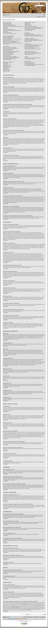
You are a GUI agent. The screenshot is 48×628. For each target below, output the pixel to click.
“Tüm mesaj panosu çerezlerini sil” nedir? (9, 33)
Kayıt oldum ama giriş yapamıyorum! (9, 29)
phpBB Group (17, 585)
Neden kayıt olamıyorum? (7, 32)
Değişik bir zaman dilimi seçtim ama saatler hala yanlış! (12, 38)
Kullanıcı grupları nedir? (28, 25)
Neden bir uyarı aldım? (6, 55)
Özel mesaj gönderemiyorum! (29, 33)
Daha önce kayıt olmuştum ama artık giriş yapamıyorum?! (12, 30)
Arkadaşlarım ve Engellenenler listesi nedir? (32, 39)
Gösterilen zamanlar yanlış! (7, 37)
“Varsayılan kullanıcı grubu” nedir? (30, 29)
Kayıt (41, 16)
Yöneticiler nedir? (27, 23)
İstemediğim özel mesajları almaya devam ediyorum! (33, 34)
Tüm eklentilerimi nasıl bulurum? (30, 58)
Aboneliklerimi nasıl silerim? (29, 54)
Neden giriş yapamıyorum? (7, 23)
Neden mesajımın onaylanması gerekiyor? (10, 58)
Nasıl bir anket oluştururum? (7, 50)
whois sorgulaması (23, 603)
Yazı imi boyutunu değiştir (44, 15)
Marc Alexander (25, 621)
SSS (38, 16)
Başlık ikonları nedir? (6, 71)
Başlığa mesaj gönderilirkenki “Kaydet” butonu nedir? (11, 57)
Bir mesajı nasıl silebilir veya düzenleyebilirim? (10, 48)
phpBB (21, 620)
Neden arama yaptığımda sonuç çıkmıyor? (31, 45)
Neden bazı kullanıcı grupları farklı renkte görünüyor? (33, 28)
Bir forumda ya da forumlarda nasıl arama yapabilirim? (33, 44)
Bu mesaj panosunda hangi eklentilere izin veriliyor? (33, 57)
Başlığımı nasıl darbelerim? (7, 59)
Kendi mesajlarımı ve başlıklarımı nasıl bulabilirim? (33, 48)
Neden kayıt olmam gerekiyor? (8, 24)
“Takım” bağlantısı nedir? (28, 30)
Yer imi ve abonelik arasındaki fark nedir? (31, 52)
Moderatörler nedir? (28, 24)
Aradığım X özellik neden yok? (29, 63)
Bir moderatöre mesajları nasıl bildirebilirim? (10, 56)
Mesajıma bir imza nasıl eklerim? (8, 49)
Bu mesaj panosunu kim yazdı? (30, 62)
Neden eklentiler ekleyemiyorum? (8, 54)
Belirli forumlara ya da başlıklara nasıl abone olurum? (33, 53)
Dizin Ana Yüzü (6, 14)
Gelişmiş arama (42, 6)
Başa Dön (6, 92)
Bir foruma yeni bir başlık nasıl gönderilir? (9, 47)
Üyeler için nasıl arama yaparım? (30, 47)
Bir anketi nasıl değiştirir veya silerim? (9, 52)
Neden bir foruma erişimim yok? (8, 53)
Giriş (44, 16)
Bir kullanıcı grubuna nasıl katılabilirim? (31, 26)
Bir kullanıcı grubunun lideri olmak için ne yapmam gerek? (34, 27)
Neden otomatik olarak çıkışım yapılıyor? (9, 25)
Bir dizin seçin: (22, 614)
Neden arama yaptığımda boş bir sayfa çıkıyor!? (32, 46)
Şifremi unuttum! (5, 28)
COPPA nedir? (5, 31)
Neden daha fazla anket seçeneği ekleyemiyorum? (11, 51)
